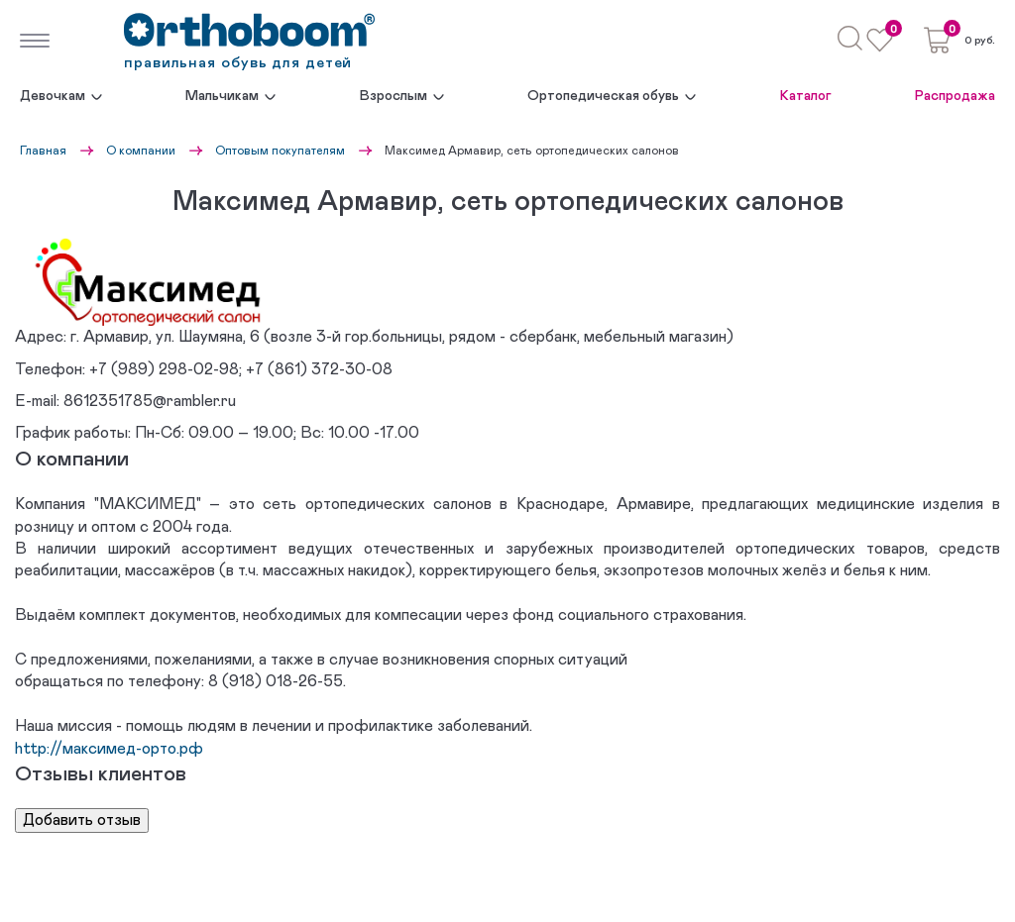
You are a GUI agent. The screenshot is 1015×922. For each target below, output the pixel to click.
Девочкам (52, 96)
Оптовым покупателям (280, 150)
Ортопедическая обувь (603, 96)
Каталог (806, 96)
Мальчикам (222, 96)
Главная (43, 150)
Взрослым (393, 96)
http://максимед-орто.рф (109, 749)
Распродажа (955, 96)
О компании (140, 150)
